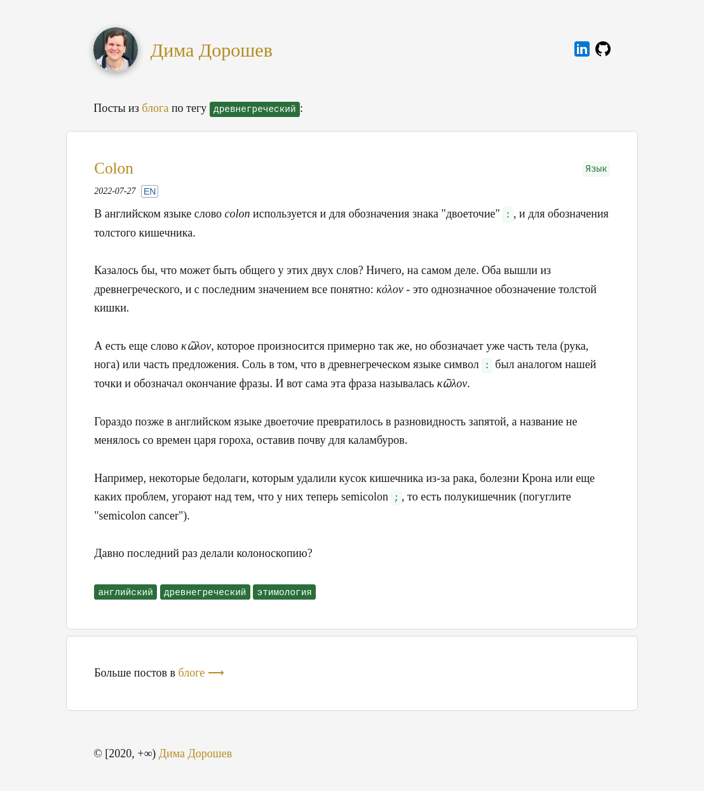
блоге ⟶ (201, 672)
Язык (596, 169)
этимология (284, 593)
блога (155, 108)
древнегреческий (205, 593)
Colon (113, 168)
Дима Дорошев (212, 49)
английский (125, 593)
